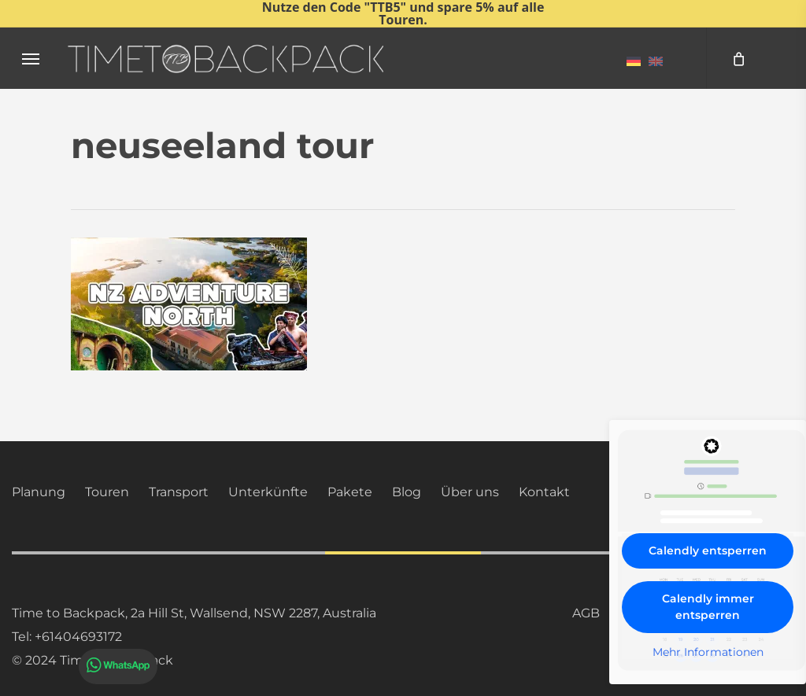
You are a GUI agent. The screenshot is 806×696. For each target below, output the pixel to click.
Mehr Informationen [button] (708, 652)
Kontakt (544, 491)
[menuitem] (634, 60)
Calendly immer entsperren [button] (708, 606)
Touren (107, 491)
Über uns (470, 491)
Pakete (349, 491)
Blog (406, 491)
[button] (30, 58)
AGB (586, 613)
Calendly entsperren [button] (708, 550)
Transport (179, 491)
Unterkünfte (268, 491)
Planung (38, 491)
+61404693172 (78, 636)
